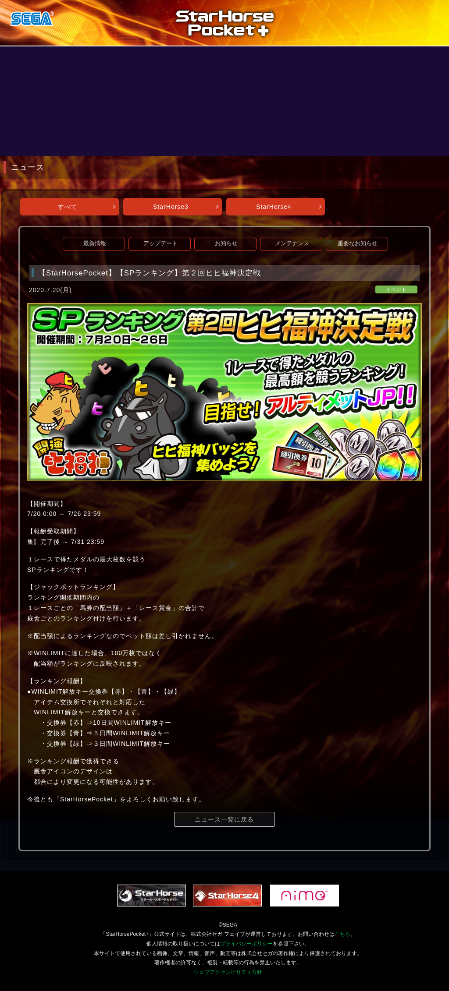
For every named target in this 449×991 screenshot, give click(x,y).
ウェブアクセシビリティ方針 (228, 972)
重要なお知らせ (358, 243)
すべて (68, 206)
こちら (342, 934)
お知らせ (226, 243)
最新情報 (94, 243)
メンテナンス (292, 243)
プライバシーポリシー (246, 944)
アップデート (160, 243)
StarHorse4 (274, 206)
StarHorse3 (171, 206)
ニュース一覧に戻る (224, 819)
